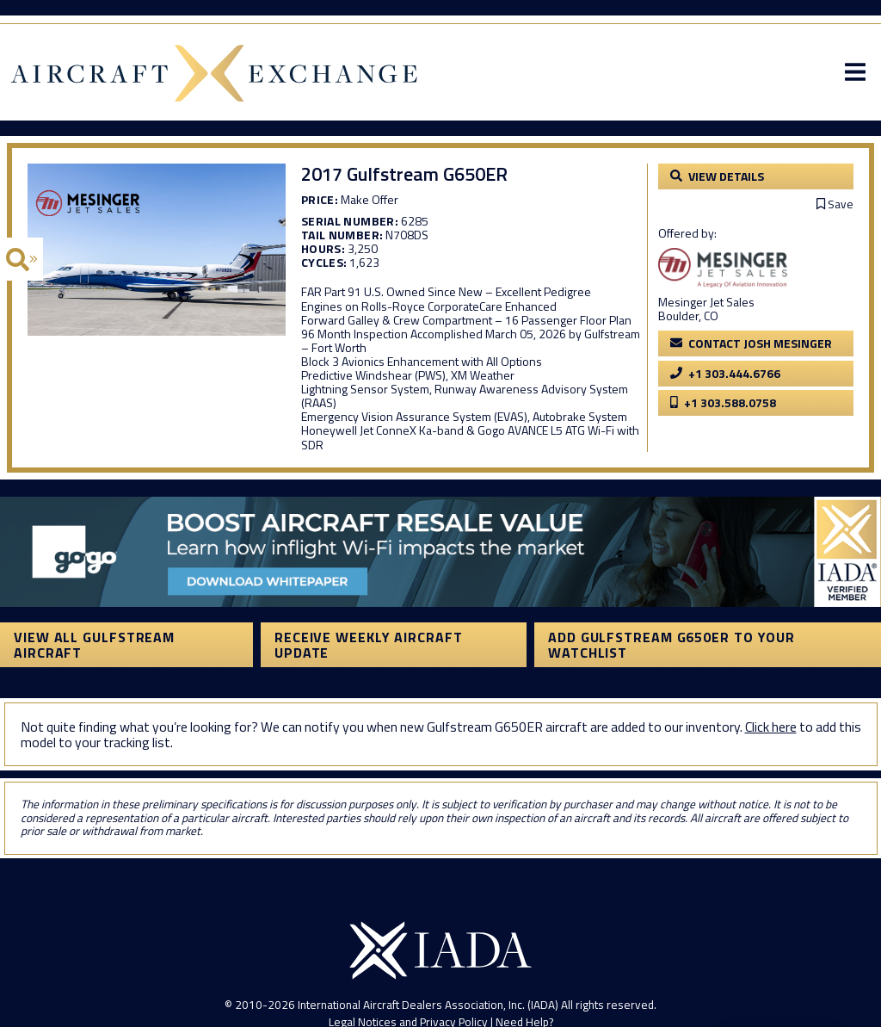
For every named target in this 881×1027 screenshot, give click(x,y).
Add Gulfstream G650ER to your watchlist (671, 645)
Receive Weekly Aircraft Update (368, 645)
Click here (771, 726)
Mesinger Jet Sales (706, 302)
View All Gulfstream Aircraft (94, 645)
